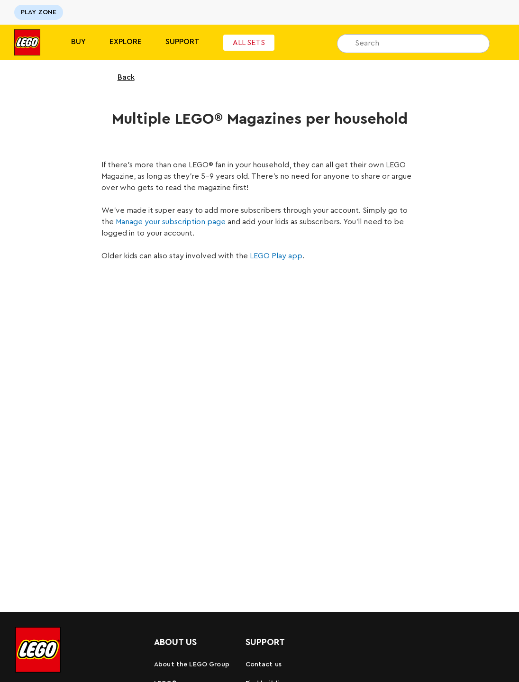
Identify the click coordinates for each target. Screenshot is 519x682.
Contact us (264, 664)
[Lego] (27, 42)
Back (120, 77)
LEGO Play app (276, 256)
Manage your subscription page (171, 222)
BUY (78, 41)
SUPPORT (182, 41)
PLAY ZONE (38, 12)
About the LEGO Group (191, 664)
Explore (125, 41)
